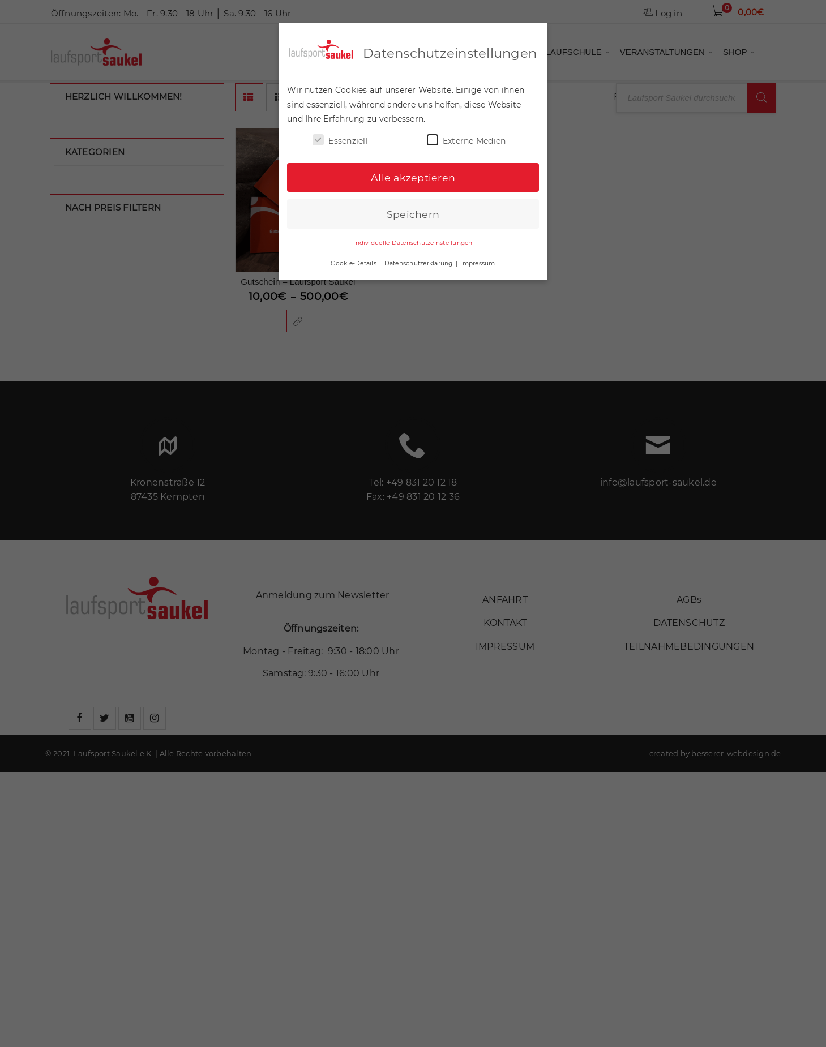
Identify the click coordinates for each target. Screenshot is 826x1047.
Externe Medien (466, 139)
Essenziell (340, 139)
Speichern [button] (413, 213)
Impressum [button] (477, 262)
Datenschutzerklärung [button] (419, 262)
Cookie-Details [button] (354, 262)
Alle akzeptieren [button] (413, 177)
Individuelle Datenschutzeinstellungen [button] (412, 242)
